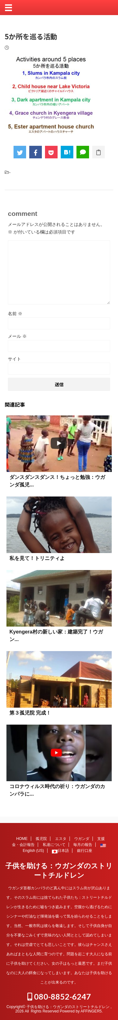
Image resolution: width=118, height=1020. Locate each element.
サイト (14, 358)
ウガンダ (81, 838)
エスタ (60, 838)
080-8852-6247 (59, 996)
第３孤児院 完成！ (30, 713)
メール (17, 336)
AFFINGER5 (91, 1011)
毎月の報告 (82, 844)
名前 (15, 313)
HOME (22, 838)
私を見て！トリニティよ (37, 558)
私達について (54, 844)
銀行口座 (84, 850)
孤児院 (41, 838)
